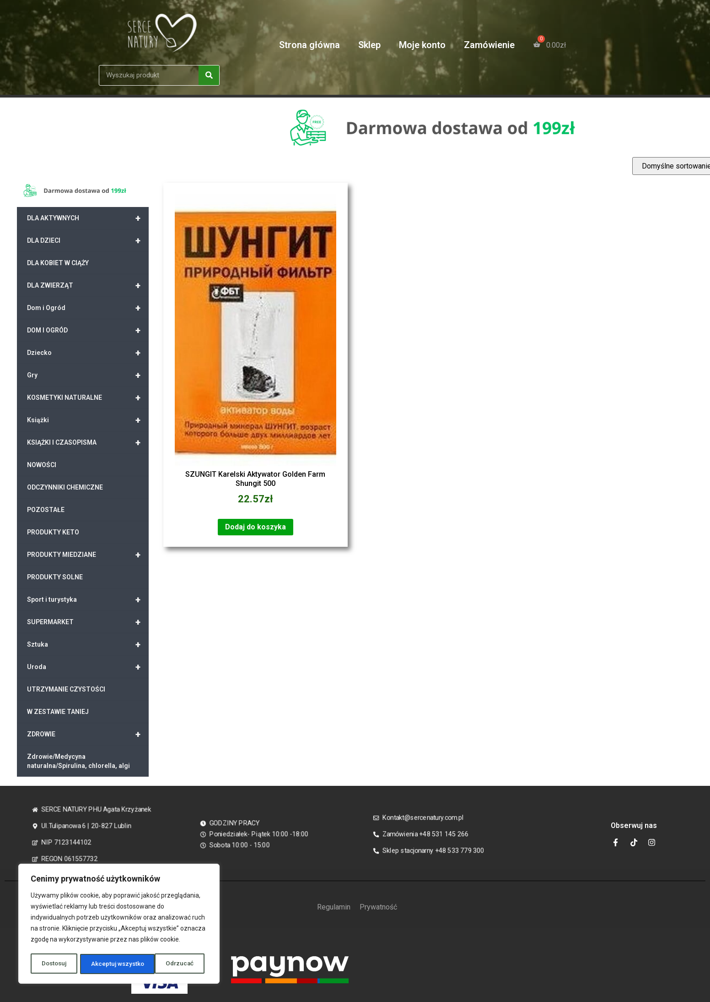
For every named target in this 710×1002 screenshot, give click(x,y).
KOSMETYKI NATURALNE (88, 397)
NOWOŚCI (41, 464)
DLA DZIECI (88, 240)
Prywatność (378, 907)
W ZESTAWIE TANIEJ (58, 711)
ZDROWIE (88, 734)
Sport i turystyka (88, 599)
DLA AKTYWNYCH (88, 218)
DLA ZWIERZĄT (88, 285)
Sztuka (88, 644)
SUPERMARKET (88, 622)
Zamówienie (489, 44)
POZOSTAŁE (46, 509)
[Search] (209, 75)
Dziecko (88, 353)
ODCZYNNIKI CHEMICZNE (65, 487)
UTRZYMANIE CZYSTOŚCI (66, 689)
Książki (88, 420)
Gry (88, 375)
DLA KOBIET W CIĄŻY (58, 263)
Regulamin (333, 907)
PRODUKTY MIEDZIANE (88, 555)
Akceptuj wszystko (170, 964)
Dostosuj (53, 964)
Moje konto (422, 44)
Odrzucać (104, 964)
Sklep (369, 44)
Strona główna (309, 44)
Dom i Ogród (88, 308)
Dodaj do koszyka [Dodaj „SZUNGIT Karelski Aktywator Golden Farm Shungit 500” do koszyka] (255, 527)
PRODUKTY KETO (53, 532)
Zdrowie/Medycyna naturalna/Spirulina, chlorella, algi (78, 761)
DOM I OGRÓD (88, 330)
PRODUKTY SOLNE (55, 577)
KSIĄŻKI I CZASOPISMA (88, 442)
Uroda (88, 667)
